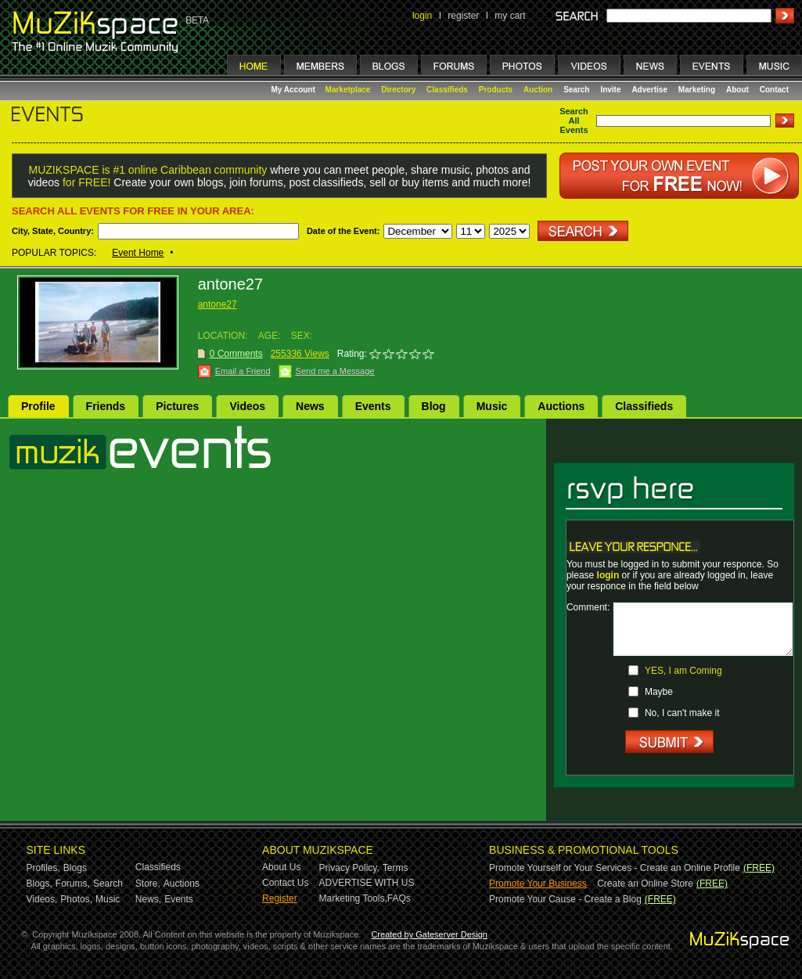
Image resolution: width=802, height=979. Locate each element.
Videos (247, 406)
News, (148, 899)
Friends (106, 406)
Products (495, 89)
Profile (38, 406)
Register (279, 898)
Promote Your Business (538, 883)
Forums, (73, 883)
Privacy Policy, (349, 867)
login (422, 15)
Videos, (42, 899)
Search (576, 89)
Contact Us (285, 882)
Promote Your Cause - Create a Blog (565, 899)
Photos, (76, 899)
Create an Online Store (645, 883)
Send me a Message (335, 371)
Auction (537, 89)
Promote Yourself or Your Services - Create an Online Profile (614, 867)
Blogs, (39, 883)
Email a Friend (243, 371)
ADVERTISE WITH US (367, 882)
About (737, 89)
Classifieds (447, 89)
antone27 (217, 304)
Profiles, (43, 867)
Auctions (561, 406)
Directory (398, 89)
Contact (774, 89)
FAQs (399, 898)
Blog (434, 406)
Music (492, 406)
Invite (610, 89)
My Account (295, 89)
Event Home (138, 252)
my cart (510, 15)
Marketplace (348, 89)
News (310, 406)
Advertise (649, 89)
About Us (281, 867)
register (463, 15)
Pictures (177, 406)
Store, (147, 883)
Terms (395, 867)
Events (373, 406)
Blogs (75, 867)
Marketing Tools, (353, 898)
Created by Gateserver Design (429, 934)
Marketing (696, 89)
